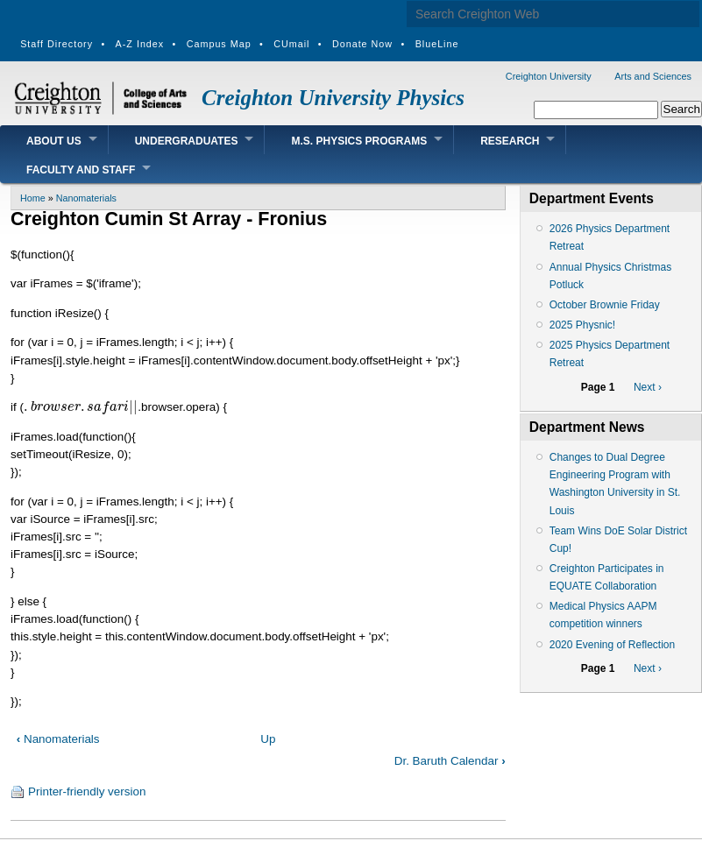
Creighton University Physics (333, 98)
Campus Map (219, 44)
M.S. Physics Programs (359, 141)
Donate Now (362, 44)
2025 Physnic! (582, 325)
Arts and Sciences (652, 76)
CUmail (291, 44)
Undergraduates (186, 141)
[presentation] (81, 406)
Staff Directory (56, 44)
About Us (54, 141)
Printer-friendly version (86, 791)
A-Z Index (140, 44)
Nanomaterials (86, 198)
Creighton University (549, 76)
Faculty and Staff (80, 170)
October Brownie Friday (605, 305)
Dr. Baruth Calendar (450, 760)
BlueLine (437, 44)
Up (267, 739)
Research (509, 141)
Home (33, 198)
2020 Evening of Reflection (612, 645)
